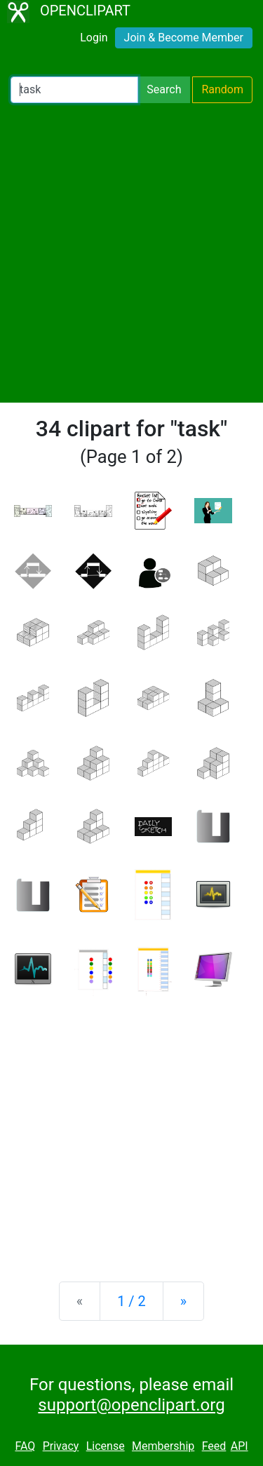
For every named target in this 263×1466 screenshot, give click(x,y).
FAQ (25, 1446)
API (239, 1446)
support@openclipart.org (131, 1405)
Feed (214, 1446)
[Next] (183, 1301)
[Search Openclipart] (74, 89)
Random (222, 89)
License (105, 1446)
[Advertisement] (131, 252)
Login (93, 37)
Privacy (61, 1446)
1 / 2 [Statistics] (131, 1301)
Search (164, 89)
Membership (163, 1446)
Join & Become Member (183, 37)
